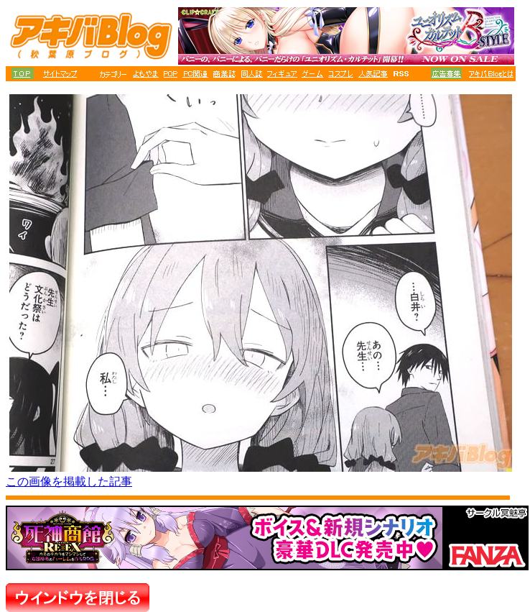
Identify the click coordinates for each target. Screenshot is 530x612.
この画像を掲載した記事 (69, 481)
